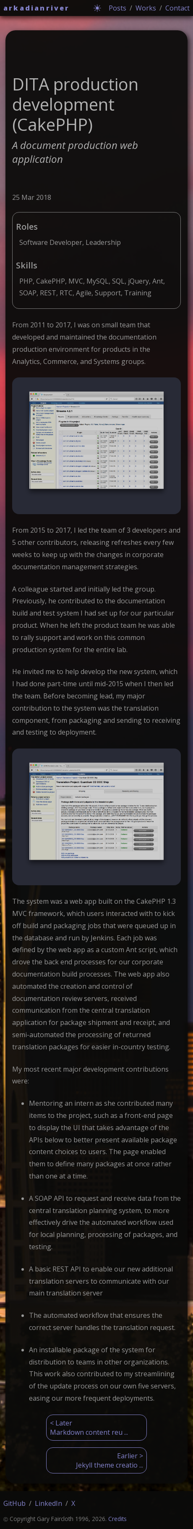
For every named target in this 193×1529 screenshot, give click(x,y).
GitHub (14, 1503)
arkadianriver (36, 8)
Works (146, 8)
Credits (117, 1519)
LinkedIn (48, 1503)
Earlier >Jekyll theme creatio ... (109, 1460)
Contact (177, 8)
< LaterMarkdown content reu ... (89, 1427)
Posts (117, 8)
